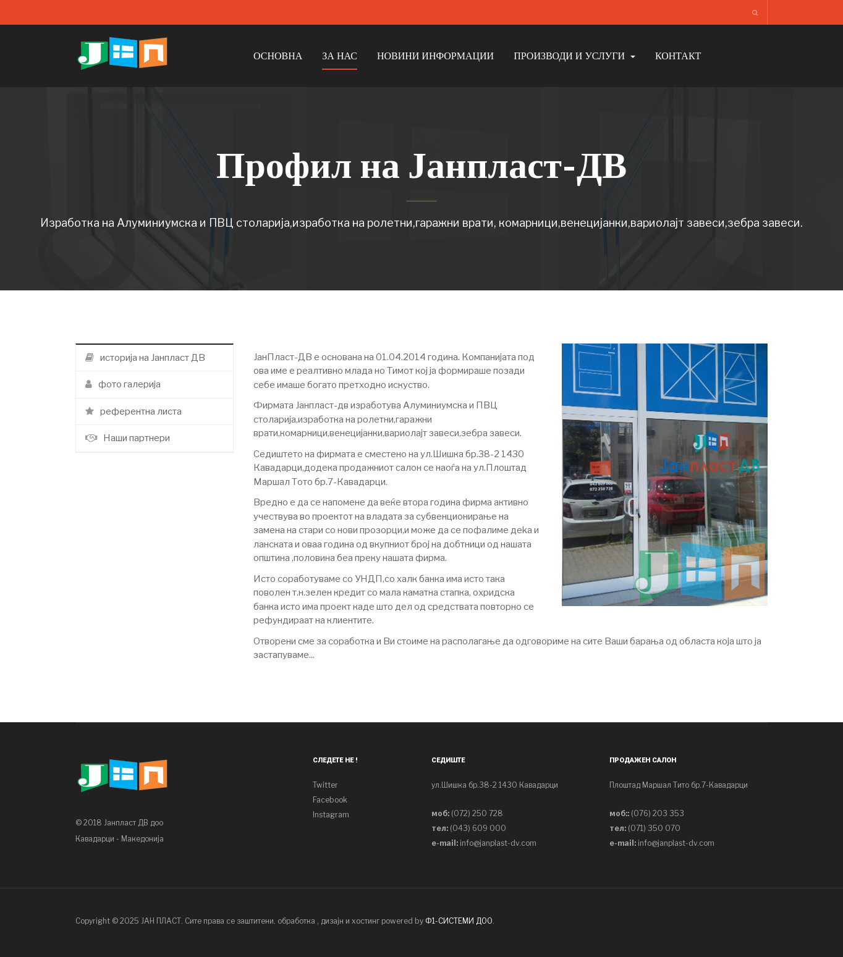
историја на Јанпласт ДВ (145, 357)
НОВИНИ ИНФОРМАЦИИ (435, 56)
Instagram (331, 814)
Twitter (325, 785)
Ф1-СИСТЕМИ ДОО (459, 920)
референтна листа (133, 411)
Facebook (330, 799)
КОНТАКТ (678, 56)
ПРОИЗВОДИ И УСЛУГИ (574, 56)
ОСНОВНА (277, 56)
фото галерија (123, 384)
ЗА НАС (339, 56)
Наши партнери (127, 438)
